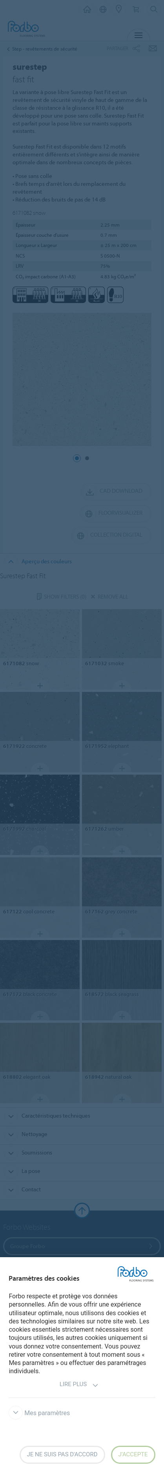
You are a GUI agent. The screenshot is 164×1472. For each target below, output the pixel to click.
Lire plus (79, 1385)
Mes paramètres (39, 1413)
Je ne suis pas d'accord (62, 1454)
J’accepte (133, 1454)
